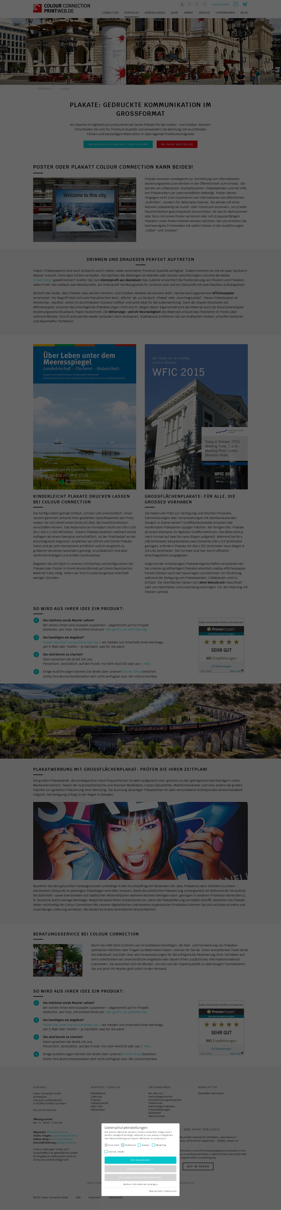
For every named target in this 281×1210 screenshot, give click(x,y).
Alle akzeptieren (140, 1160)
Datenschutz (156, 1191)
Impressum (170, 1191)
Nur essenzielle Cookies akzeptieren (140, 1177)
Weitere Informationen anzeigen (140, 1184)
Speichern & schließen (140, 1168)
